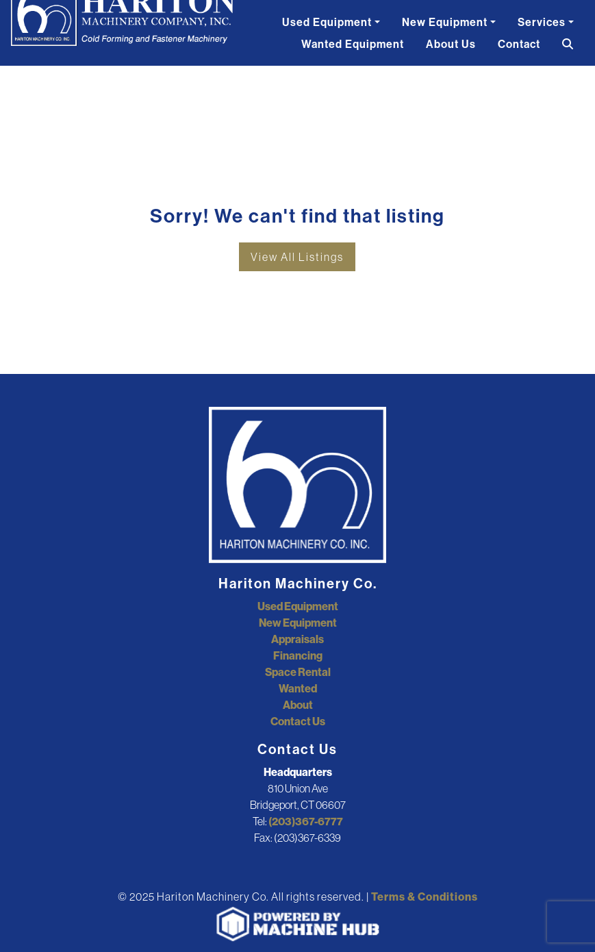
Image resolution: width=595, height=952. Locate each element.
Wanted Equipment (352, 44)
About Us (451, 44)
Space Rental (298, 672)
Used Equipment (327, 22)
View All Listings (297, 257)
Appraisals (297, 639)
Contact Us (297, 721)
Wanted (298, 688)
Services (542, 22)
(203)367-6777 (305, 821)
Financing (297, 655)
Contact (519, 44)
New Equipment (445, 22)
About (298, 705)
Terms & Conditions (424, 896)
